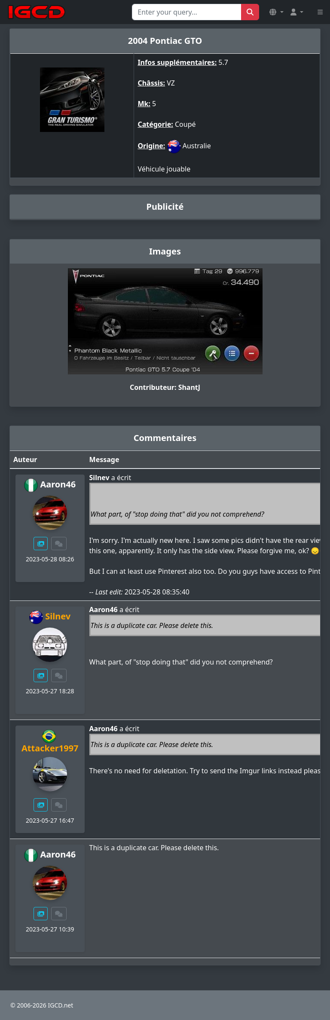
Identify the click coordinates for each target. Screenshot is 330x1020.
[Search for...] (186, 12)
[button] (276, 12)
